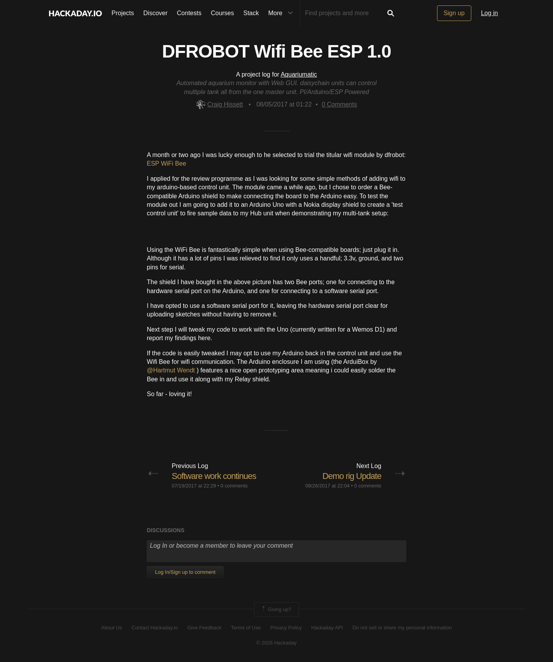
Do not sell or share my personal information (402, 628)
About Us (111, 628)
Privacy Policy (286, 628)
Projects (123, 13)
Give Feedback (204, 628)
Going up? (275, 609)
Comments (339, 104)
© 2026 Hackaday (276, 643)
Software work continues (214, 476)
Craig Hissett (219, 104)
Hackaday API (327, 628)
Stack (251, 13)
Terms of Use (246, 628)
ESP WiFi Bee (166, 163)
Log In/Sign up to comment (185, 572)
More (282, 13)
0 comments (234, 486)
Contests (189, 13)
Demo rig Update (351, 476)
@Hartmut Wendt (172, 370)
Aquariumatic (299, 74)
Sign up (454, 13)
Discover (155, 13)
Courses (222, 13)
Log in (489, 13)
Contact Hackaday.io (155, 628)
